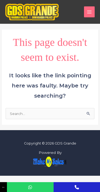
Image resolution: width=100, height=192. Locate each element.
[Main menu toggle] (89, 11)
